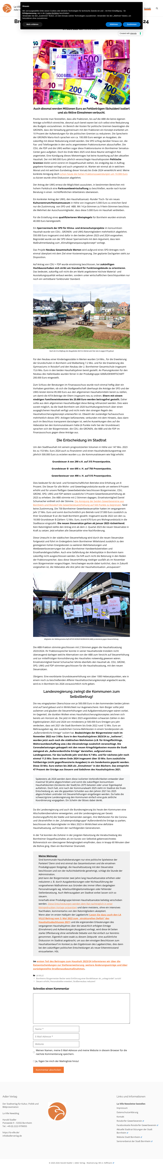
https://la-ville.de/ (11, 1132)
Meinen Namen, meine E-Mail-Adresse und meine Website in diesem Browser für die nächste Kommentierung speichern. (81, 1052)
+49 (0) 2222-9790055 (17, 1126)
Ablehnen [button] (114, 24)
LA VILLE (40, 975)
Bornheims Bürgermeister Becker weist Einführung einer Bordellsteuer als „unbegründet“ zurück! (78, 978)
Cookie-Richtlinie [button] (52, 13)
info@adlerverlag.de (12, 1135)
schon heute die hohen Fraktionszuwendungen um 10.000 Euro (94, 173)
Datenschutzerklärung (127, 1112)
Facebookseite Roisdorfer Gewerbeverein (137, 1125)
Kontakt (147, 8)
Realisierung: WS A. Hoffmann (100, 1163)
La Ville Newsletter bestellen (131, 1103)
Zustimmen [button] (132, 24)
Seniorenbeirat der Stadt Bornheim (134, 1141)
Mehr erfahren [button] (32, 24)
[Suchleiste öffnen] (156, 8)
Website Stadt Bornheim (129, 1137)
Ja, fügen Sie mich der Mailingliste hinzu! (56, 1061)
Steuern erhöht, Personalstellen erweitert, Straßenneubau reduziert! (65, 981)
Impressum (122, 1108)
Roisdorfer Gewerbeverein (130, 1120)
